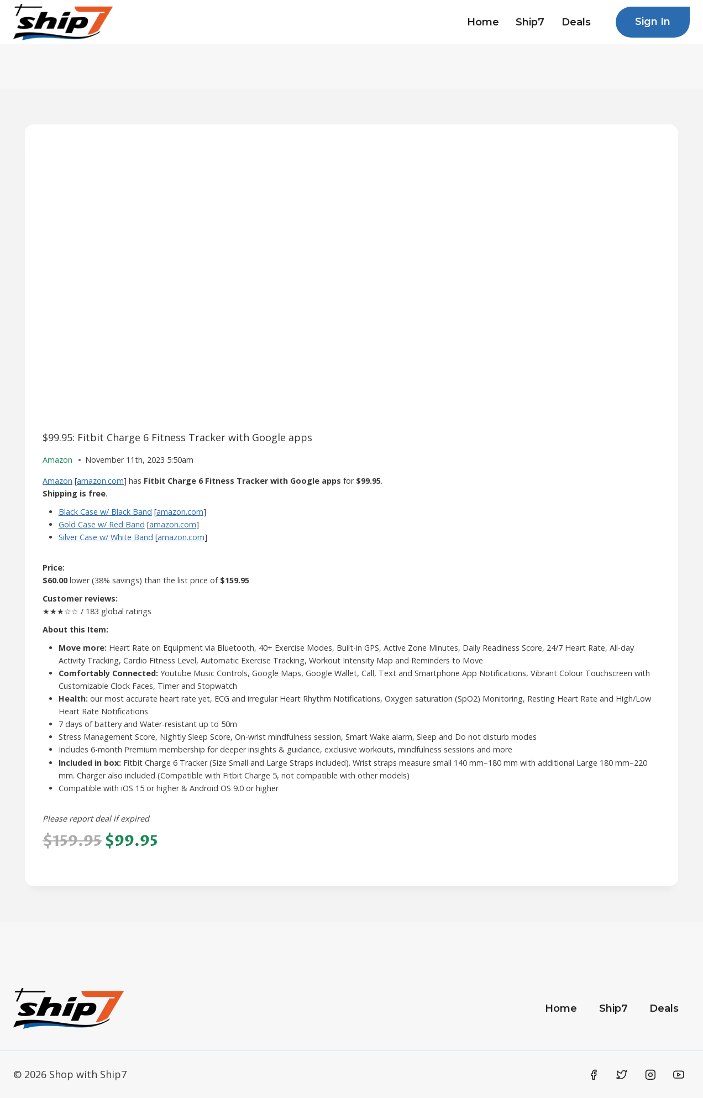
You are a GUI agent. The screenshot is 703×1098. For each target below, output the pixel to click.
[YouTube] (679, 1075)
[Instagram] (650, 1075)
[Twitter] (622, 1075)
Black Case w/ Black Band (105, 511)
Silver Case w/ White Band (106, 537)
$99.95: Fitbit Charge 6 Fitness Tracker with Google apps (177, 437)
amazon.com (100, 480)
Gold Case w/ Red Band (102, 524)
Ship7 (530, 22)
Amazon (57, 480)
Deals (576, 22)
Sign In (652, 21)
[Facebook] (594, 1075)
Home (483, 22)
